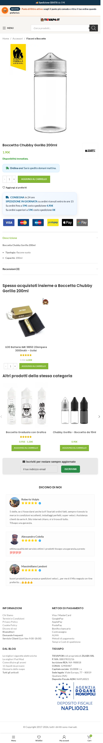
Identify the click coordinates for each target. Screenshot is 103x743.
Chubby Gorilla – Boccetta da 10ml (74, 432)
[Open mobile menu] (8, 28)
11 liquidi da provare (13, 665)
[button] (33, 366)
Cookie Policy (10, 625)
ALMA (55, 635)
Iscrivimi (71, 469)
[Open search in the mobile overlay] (64, 28)
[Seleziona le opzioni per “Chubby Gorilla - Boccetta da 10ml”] (74, 448)
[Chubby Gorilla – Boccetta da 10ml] (74, 405)
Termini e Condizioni (13, 618)
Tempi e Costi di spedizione (66, 641)
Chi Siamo (8, 615)
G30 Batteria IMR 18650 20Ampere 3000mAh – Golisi (26, 348)
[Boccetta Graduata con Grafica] (26, 405)
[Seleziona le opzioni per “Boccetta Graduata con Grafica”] (26, 448)
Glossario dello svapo (14, 669)
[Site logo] (50, 19)
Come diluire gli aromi (14, 662)
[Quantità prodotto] (9, 179)
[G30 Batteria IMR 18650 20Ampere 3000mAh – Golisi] (26, 320)
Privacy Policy (10, 621)
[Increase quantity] (14, 179)
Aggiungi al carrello (34, 179)
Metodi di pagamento (63, 638)
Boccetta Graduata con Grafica (26, 432)
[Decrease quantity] (5, 179)
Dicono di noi (10, 628)
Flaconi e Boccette (36, 38)
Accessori (18, 38)
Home (6, 38)
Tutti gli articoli (11, 672)
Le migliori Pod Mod (13, 659)
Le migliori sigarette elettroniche (20, 655)
